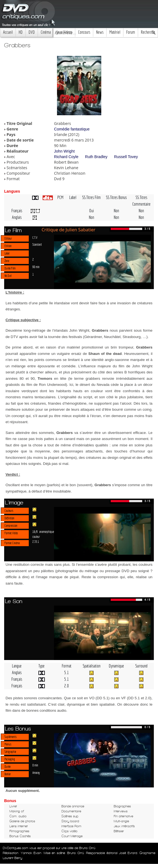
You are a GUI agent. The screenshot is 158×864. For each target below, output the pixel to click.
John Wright (64, 151)
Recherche (148, 32)
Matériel (114, 32)
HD (21, 32)
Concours (84, 32)
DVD (32, 32)
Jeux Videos (64, 32)
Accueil (8, 32)
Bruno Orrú (75, 853)
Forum (130, 32)
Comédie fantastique (71, 129)
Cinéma (46, 32)
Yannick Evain (31, 853)
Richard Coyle (66, 157)
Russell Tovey (126, 157)
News (99, 32)
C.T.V (34, 237)
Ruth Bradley (96, 157)
